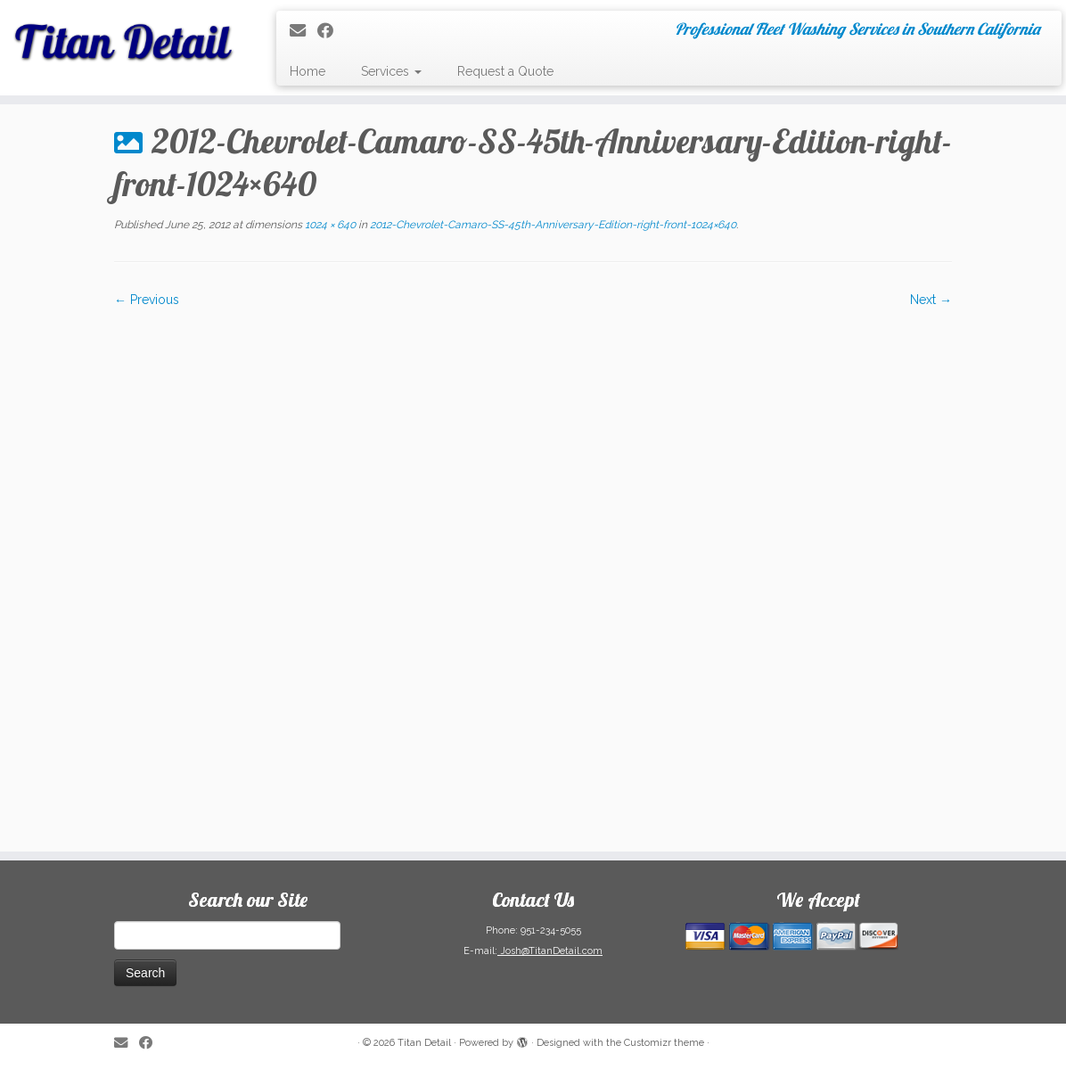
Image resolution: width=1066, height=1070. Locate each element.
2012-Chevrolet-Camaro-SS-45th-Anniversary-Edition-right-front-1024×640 (551, 224)
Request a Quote (505, 71)
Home (307, 71)
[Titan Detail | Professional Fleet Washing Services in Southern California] (125, 35)
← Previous (146, 299)
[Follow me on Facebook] (331, 30)
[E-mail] (303, 30)
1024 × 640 (329, 224)
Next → (931, 299)
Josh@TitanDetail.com (550, 951)
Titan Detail (424, 1043)
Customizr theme (664, 1043)
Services (391, 71)
